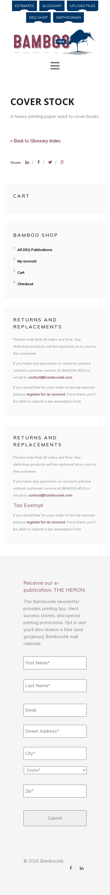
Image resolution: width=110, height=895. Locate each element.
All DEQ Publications (34, 250)
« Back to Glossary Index (35, 141)
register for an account (45, 394)
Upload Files (82, 6)
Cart (20, 272)
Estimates (24, 6)
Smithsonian (68, 17)
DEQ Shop (38, 17)
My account (26, 261)
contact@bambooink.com (50, 377)
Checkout (25, 284)
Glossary (52, 6)
